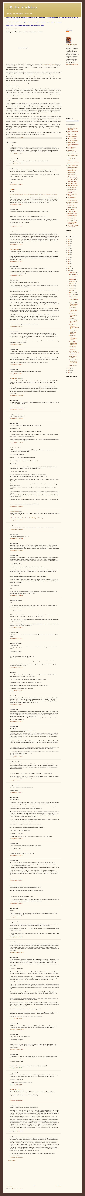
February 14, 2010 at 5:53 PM (16, 1131)
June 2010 (71, 285)
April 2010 (71, 290)
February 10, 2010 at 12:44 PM (17, 952)
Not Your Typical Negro (73, 140)
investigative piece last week (49, 64)
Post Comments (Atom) (17, 1188)
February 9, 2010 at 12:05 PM (16, 529)
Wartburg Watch (71, 172)
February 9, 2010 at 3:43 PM (16, 721)
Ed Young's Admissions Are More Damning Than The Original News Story (26, 518)
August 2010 (72, 281)
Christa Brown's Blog (72, 215)
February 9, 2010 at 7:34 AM (16, 506)
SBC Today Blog (71, 205)
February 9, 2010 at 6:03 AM (16, 442)
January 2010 (72, 365)
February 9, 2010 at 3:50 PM (16, 757)
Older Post (58, 1186)
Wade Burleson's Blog (72, 200)
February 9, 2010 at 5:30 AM (16, 418)
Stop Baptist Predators (72, 213)
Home (34, 1186)
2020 (69, 248)
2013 (69, 263)
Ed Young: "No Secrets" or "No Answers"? (73, 348)
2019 (69, 250)
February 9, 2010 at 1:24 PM (16, 627)
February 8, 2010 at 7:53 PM (16, 226)
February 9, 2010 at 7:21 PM (16, 792)
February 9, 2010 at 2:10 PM (16, 667)
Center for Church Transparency (72, 148)
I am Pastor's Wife (72, 138)
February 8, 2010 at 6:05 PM (16, 153)
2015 (69, 259)
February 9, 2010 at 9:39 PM (16, 903)
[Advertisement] (34, 1173)
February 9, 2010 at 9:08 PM (16, 855)
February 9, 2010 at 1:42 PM (16, 638)
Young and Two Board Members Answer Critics (73, 343)
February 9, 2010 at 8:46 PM (16, 838)
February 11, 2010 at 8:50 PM (16, 1100)
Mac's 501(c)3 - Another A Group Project (73, 226)
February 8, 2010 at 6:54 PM (16, 204)
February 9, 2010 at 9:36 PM (16, 880)
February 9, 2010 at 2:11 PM (16, 690)
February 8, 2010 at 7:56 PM (16, 244)
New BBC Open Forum (15, 378)
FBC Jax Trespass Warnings (71, 191)
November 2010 (72, 274)
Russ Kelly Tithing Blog (73, 178)
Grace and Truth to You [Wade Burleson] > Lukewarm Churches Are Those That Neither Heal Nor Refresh (33, 194)
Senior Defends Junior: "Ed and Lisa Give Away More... (73, 309)
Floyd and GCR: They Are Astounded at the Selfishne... (74, 304)
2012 (69, 266)
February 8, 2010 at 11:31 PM (16, 409)
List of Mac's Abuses (72, 183)
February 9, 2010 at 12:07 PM (16, 538)
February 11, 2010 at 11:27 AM (17, 1029)
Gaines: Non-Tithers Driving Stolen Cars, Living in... (73, 361)
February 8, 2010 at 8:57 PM (16, 326)
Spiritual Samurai (71, 142)
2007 (69, 372)
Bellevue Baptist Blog (72, 207)
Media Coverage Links (73, 153)
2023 (69, 246)
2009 (69, 368)
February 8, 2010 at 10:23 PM (16, 395)
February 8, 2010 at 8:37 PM (16, 275)
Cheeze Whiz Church (72, 179)
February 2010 (72, 294)
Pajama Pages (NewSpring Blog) (72, 169)
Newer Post (9, 1186)
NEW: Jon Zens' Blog (72, 134)
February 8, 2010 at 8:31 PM (16, 261)
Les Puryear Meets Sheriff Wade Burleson (73, 332)
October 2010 (72, 277)
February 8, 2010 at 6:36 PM (16, 184)
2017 (69, 254)
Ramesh (12, 189)
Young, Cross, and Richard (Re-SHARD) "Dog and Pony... (74, 326)
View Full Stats (69, 233)
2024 (69, 243)
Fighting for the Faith (72, 176)
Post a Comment (12, 1160)
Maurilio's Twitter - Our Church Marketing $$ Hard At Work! (73, 222)
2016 (69, 257)
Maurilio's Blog (71, 219)
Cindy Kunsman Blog (72, 136)
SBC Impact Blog (71, 209)
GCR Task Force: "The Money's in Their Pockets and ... (73, 298)
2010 (69, 270)
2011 (69, 268)
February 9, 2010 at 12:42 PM (16, 595)
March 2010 (72, 292)
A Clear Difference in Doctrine (73, 357)
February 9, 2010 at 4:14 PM (16, 780)
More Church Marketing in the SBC (73, 315)
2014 (69, 261)
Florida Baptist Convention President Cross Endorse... (73, 337)
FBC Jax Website (71, 217)
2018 (69, 252)
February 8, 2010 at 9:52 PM (16, 364)
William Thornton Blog (73, 165)
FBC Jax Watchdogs (21, 7)
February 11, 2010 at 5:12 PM (16, 1049)
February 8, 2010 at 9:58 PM (16, 373)
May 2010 (71, 288)
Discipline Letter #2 (72, 189)
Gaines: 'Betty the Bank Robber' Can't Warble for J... (74, 353)
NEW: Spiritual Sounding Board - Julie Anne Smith (73, 128)
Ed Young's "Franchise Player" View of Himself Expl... (73, 320)
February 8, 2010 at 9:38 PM (16, 344)
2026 (69, 239)
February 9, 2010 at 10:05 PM (16, 917)
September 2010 (73, 279)
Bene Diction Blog (72, 181)
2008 (69, 370)
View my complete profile (72, 64)
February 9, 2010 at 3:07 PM (16, 704)
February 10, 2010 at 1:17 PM (16, 1018)
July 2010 (71, 283)
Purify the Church (71, 174)
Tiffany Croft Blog (72, 211)
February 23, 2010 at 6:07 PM (16, 1157)
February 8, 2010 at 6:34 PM (16, 163)
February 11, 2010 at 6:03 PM (16, 1084)
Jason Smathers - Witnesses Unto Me (72, 151)
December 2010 (72, 272)
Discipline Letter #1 (72, 187)
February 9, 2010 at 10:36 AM (16, 520)
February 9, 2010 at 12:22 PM (16, 550)
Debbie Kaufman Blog (73, 167)
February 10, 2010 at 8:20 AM (16, 937)
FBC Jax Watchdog (14, 249)
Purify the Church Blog (73, 185)
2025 (69, 241)
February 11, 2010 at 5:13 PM (16, 1068)
